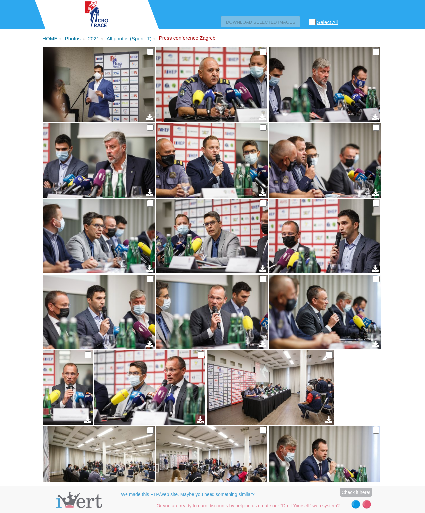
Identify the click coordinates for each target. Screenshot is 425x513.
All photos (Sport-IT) (129, 38)
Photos (73, 38)
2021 (93, 38)
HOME (50, 38)
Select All (327, 22)
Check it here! (356, 492)
